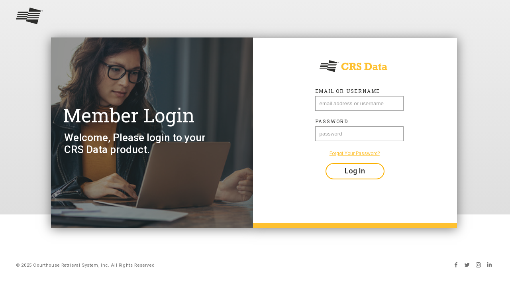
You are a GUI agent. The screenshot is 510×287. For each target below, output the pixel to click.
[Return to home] (255, 17)
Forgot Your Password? (355, 153)
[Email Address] (359, 103)
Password (331, 121)
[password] (359, 133)
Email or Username (348, 91)
